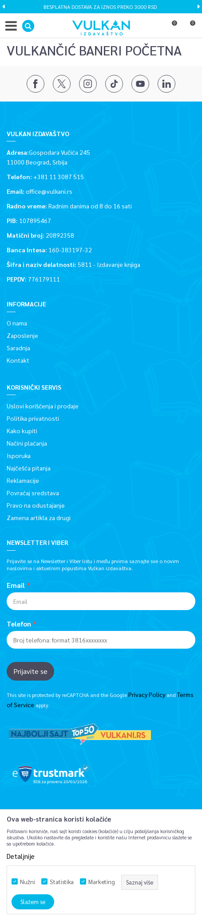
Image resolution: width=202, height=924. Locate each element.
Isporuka (19, 455)
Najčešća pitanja (29, 468)
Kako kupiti (22, 431)
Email (16, 585)
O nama (17, 323)
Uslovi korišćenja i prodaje (43, 406)
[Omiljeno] (170, 27)
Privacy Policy (146, 694)
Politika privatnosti (33, 418)
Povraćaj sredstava (33, 493)
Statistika (62, 881)
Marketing (101, 881)
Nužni (27, 881)
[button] (28, 26)
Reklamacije (23, 480)
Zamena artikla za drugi (39, 517)
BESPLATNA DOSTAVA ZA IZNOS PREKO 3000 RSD (100, 6)
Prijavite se (30, 671)
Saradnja (18, 348)
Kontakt (18, 360)
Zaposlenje (22, 335)
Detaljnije (21, 856)
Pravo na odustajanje (36, 505)
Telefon (19, 623)
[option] (101, 6)
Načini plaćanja (27, 443)
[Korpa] (189, 27)
